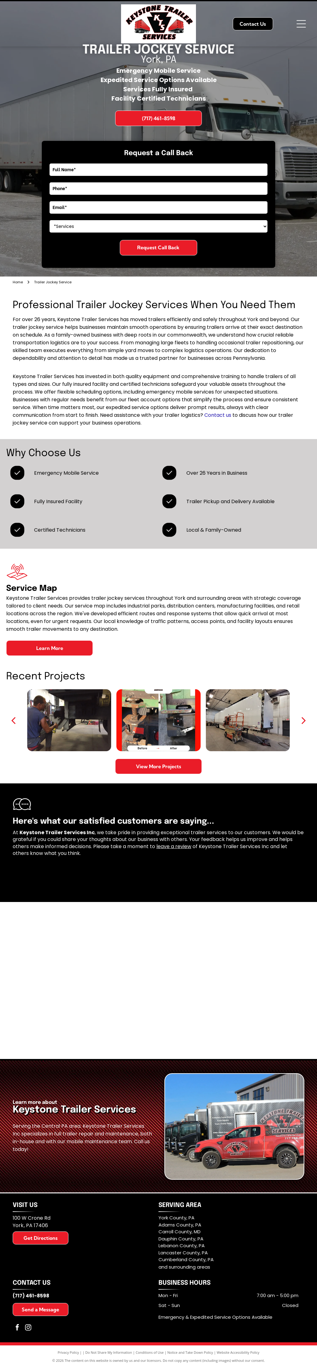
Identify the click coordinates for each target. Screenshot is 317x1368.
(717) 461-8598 (31, 1295)
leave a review (173, 846)
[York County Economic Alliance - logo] (84, 980)
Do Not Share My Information (108, 1352)
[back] (13, 720)
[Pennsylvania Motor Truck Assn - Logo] (232, 980)
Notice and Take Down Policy (190, 1352)
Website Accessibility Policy (238, 1352)
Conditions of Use (150, 1352)
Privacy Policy (68, 1352)
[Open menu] (301, 23)
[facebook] (17, 1328)
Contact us (217, 415)
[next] (304, 720)
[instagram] (28, 1328)
